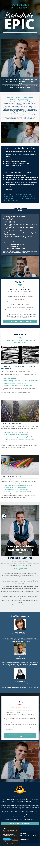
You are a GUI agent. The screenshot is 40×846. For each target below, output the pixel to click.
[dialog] (10, 835)
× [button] (18, 826)
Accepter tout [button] (6, 839)
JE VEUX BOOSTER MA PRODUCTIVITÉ (20, 321)
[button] (11, 842)
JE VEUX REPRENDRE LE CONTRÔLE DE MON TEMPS (20, 735)
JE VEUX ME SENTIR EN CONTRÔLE (20, 823)
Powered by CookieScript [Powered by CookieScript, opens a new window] (11, 843)
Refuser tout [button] (15, 839)
